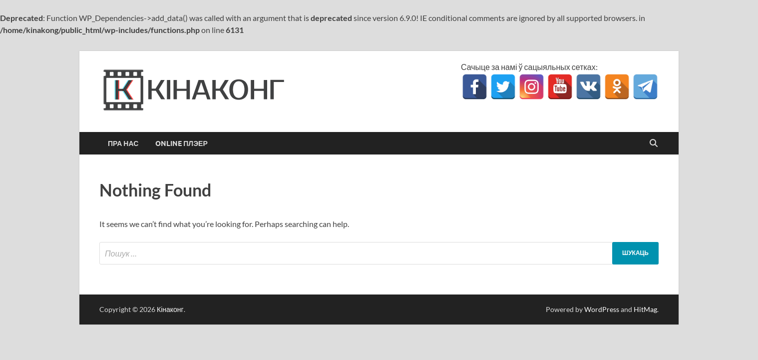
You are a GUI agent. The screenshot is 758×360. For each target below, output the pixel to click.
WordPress (601, 309)
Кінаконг (170, 309)
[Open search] (653, 143)
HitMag (645, 309)
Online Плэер (181, 144)
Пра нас (123, 144)
